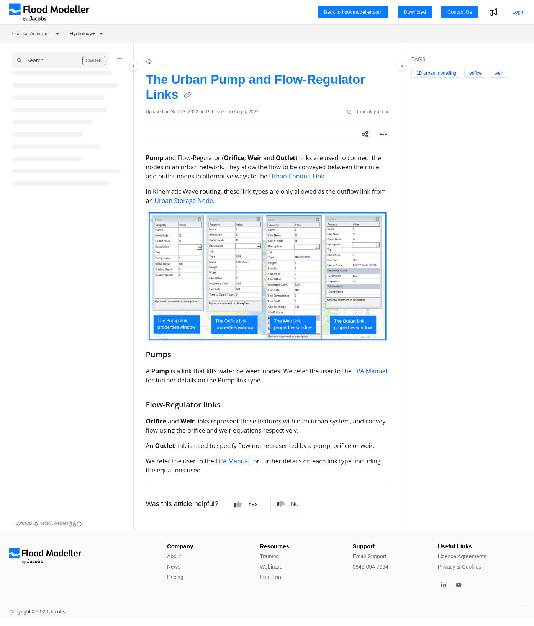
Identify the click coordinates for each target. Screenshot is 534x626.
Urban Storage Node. (184, 200)
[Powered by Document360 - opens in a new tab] (47, 523)
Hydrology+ (82, 33)
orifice (475, 73)
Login (518, 12)
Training (269, 556)
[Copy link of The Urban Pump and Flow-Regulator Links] (188, 96)
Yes (246, 504)
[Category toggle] (133, 66)
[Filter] (119, 60)
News (173, 567)
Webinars (271, 567)
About (174, 556)
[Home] (149, 61)
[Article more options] (383, 134)
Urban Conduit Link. (297, 176)
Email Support (369, 556)
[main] (268, 286)
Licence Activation (31, 33)
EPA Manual (370, 371)
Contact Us (459, 12)
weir (499, 73)
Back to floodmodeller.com (353, 12)
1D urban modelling (436, 73)
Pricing (175, 577)
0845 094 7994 (370, 567)
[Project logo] (49, 12)
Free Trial (271, 577)
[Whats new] (493, 12)
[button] (60, 60)
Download (415, 12)
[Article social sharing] (365, 134)
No (287, 504)
